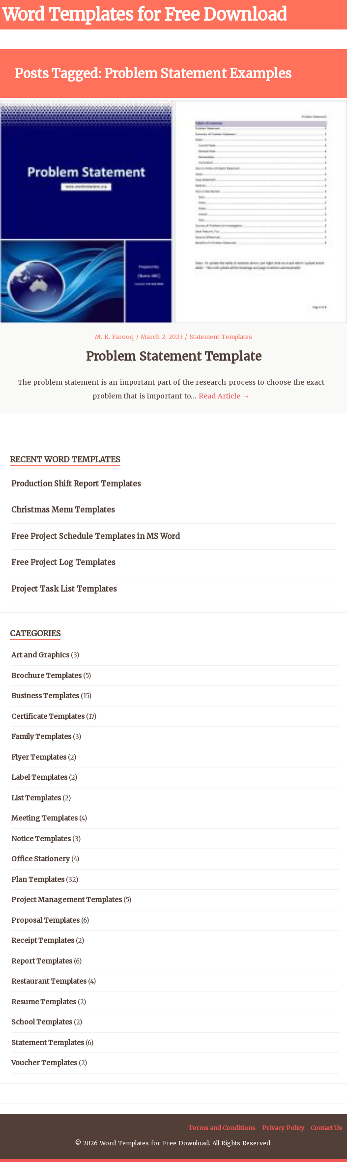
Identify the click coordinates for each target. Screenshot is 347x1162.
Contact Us (326, 1128)
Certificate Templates (48, 716)
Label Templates (39, 777)
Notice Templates (41, 838)
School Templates (41, 1022)
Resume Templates (43, 1001)
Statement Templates (221, 336)
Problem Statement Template (173, 356)
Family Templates (41, 736)
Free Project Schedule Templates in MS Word (95, 536)
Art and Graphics (40, 655)
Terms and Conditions (222, 1128)
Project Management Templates (66, 899)
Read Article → (224, 396)
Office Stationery (40, 858)
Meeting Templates (44, 818)
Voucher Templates (44, 1062)
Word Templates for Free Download (144, 14)
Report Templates (41, 961)
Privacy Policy (283, 1128)
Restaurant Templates (49, 981)
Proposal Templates (45, 920)
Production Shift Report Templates (76, 483)
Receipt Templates (42, 940)
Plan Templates (37, 879)
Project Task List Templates (64, 589)
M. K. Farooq (115, 336)
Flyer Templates (38, 757)
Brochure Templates (46, 675)
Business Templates (45, 695)
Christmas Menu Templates (63, 509)
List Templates (36, 798)
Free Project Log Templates (63, 562)
